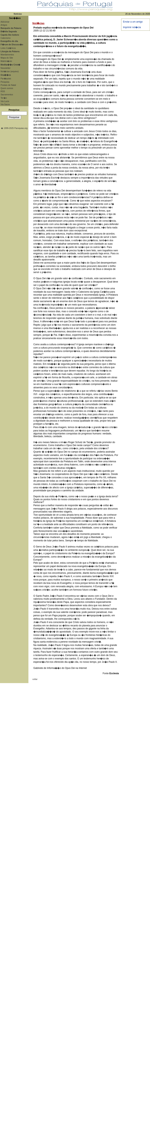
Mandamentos (7, 54)
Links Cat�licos (8, 48)
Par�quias (6, 78)
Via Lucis (5, 101)
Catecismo (5, 38)
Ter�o (4, 98)
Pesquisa (5, 82)
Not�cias (38, 23)
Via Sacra (5, 104)
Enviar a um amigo (133, 21)
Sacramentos (7, 94)
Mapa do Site (7, 58)
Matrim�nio (6, 61)
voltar (35, 679)
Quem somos (7, 88)
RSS (3, 91)
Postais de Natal (8, 85)
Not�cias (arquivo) (10, 71)
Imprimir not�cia (132, 27)
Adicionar (5, 22)
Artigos (4, 25)
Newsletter (5, 68)
